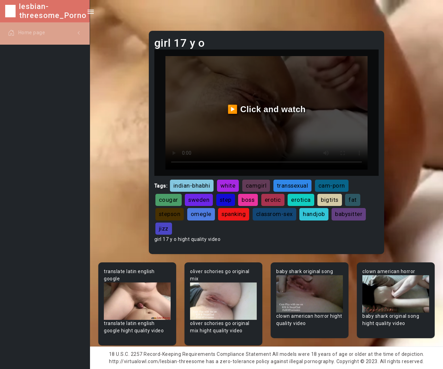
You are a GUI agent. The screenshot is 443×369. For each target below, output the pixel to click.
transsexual (292, 185)
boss (248, 199)
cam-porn (331, 185)
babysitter (348, 213)
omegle (201, 213)
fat (353, 199)
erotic (273, 199)
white (228, 185)
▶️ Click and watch (266, 109)
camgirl (256, 185)
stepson (170, 213)
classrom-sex (274, 213)
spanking (234, 213)
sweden (198, 199)
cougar (168, 199)
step (226, 199)
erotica (301, 199)
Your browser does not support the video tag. (137, 301)
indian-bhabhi (191, 185)
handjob (314, 213)
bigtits (329, 199)
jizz (164, 228)
